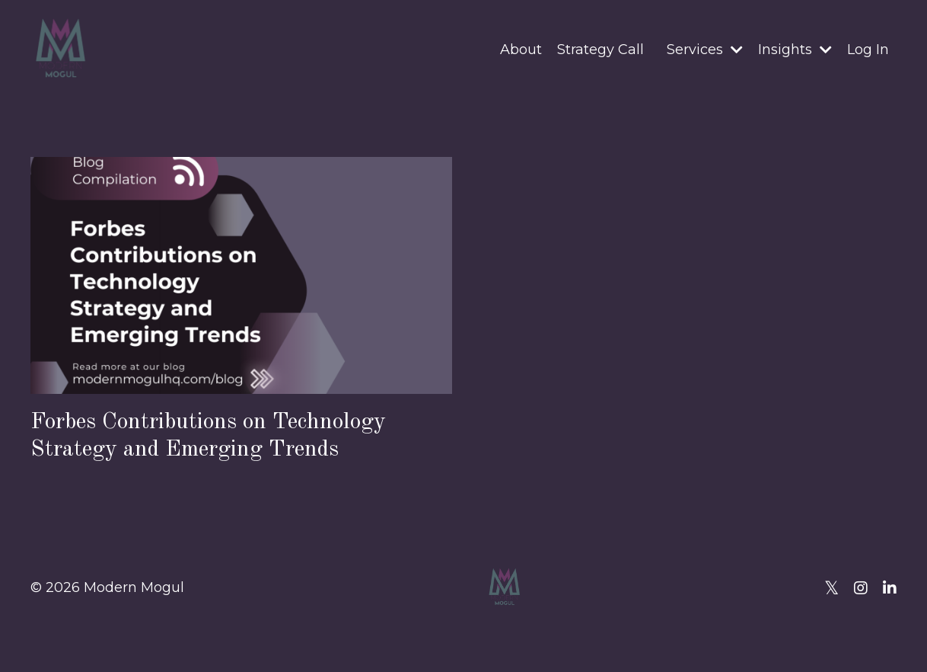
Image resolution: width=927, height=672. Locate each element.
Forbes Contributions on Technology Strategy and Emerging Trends (208, 435)
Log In (868, 49)
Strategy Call (600, 49)
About (521, 49)
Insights (795, 49)
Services (705, 49)
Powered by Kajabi (847, 633)
